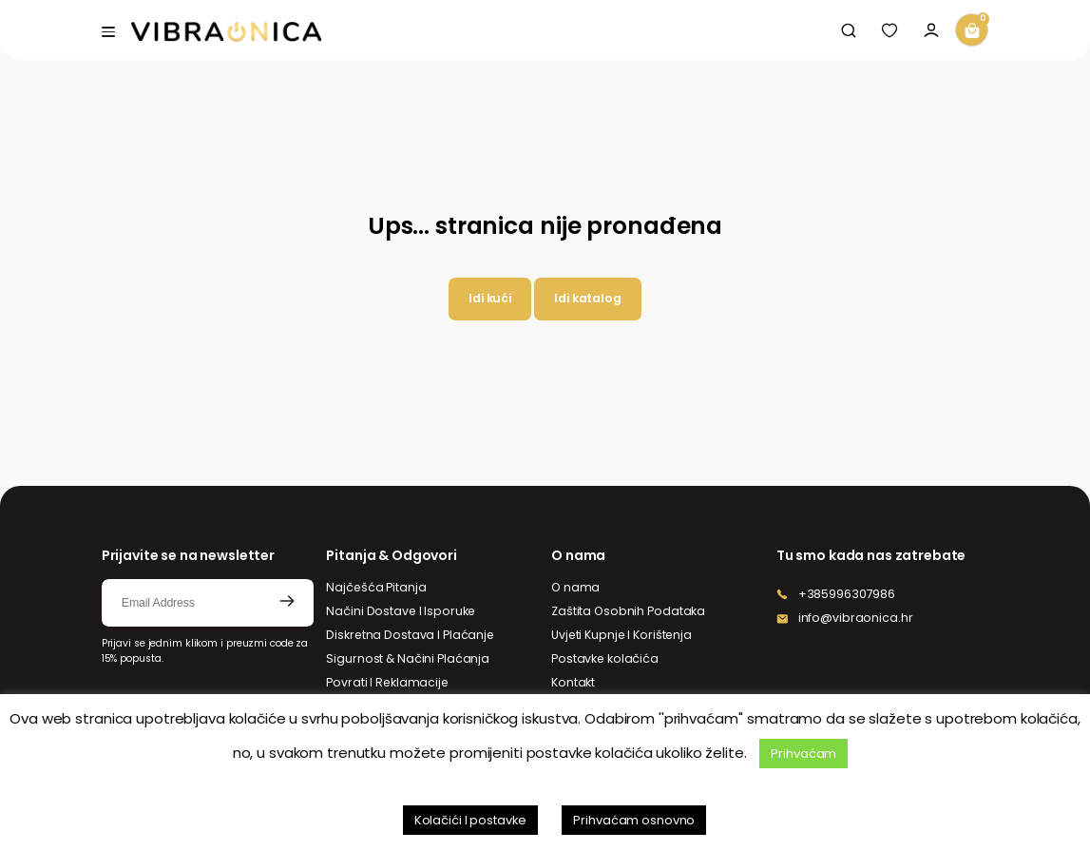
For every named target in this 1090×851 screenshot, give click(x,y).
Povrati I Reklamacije (387, 682)
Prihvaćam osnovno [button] (634, 820)
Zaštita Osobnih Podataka (628, 611)
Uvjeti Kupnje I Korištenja (621, 635)
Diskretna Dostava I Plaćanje (410, 635)
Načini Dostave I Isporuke (400, 611)
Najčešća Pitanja (376, 587)
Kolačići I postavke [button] (470, 820)
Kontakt (573, 682)
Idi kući (490, 298)
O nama (575, 587)
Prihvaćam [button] (803, 754)
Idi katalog (587, 298)
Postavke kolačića (605, 658)
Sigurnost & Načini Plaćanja (407, 658)
